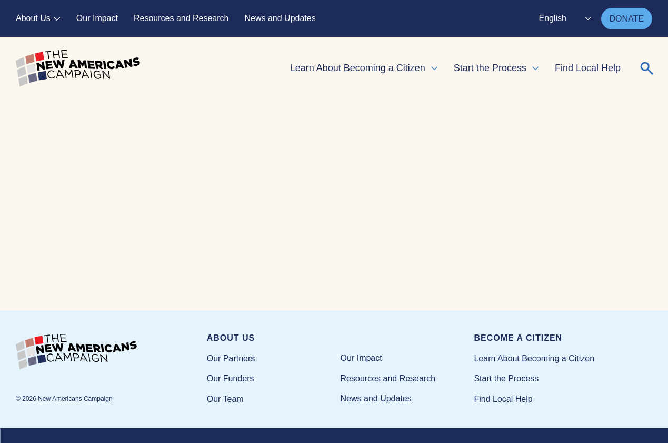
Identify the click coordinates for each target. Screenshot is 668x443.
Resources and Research (181, 18)
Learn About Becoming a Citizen (357, 68)
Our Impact (97, 18)
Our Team (225, 399)
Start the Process (490, 68)
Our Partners (231, 358)
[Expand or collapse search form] (647, 68)
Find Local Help (588, 68)
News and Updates (280, 18)
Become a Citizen (518, 337)
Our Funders (230, 378)
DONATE (627, 18)
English (552, 18)
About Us (33, 18)
